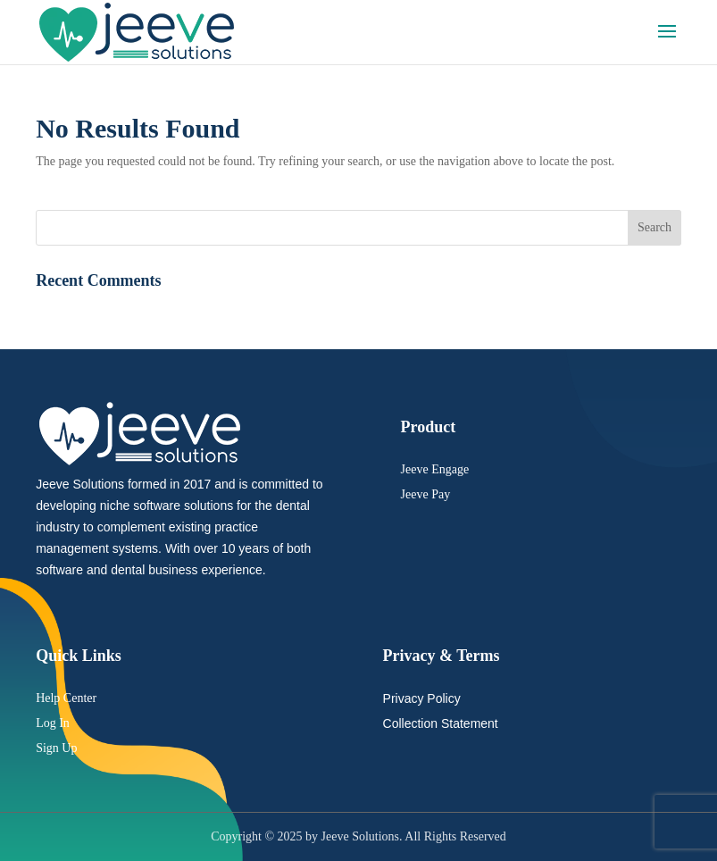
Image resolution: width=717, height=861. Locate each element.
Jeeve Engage (435, 469)
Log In (53, 723)
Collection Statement (440, 723)
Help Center (66, 698)
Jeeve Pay (426, 494)
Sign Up (56, 748)
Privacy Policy (422, 698)
